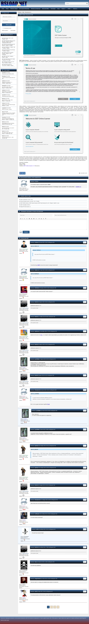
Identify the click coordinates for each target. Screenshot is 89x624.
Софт (3, 8)
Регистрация (13, 30)
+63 (22, 173)
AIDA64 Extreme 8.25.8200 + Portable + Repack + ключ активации (8, 53)
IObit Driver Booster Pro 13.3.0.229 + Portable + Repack (7, 65)
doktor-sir (37, 270)
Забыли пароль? (5, 30)
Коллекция (53, 8)
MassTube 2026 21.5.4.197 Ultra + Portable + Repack (8, 50)
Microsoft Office (45, 8)
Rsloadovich (37, 390)
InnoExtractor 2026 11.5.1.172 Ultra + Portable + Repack (8, 62)
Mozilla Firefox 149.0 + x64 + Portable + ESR (7, 39)
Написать (75, 8)
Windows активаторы (35, 8)
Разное (63, 8)
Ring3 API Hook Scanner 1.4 (25, 206)
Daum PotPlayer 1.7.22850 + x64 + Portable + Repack (8, 48)
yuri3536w (37, 359)
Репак (7, 8)
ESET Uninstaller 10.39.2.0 (25, 204)
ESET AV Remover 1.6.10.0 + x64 (26, 199)
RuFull (36, 302)
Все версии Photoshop (24, 8)
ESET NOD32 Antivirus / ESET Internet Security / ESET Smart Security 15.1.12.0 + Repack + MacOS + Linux (39, 203)
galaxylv (37, 445)
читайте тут (78, 186)
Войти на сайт (8, 24)
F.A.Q (48, 404)
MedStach (37, 287)
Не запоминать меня (7, 28)
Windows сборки (13, 8)
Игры (58, 8)
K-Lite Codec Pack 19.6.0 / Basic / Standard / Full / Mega (8, 59)
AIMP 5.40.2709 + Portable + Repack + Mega (8, 57)
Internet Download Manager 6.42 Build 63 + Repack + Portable (8, 45)
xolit (36, 591)
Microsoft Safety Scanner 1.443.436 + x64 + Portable (29, 201)
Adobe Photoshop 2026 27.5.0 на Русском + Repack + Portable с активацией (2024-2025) (8, 41)
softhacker (37, 513)
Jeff (37, 529)
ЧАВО (69, 8)
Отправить (26, 232)
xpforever (37, 331)
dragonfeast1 (38, 578)
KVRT (38, 265)
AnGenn (36, 242)
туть (41, 334)
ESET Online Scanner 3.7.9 (29, 165)
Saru (36, 561)
